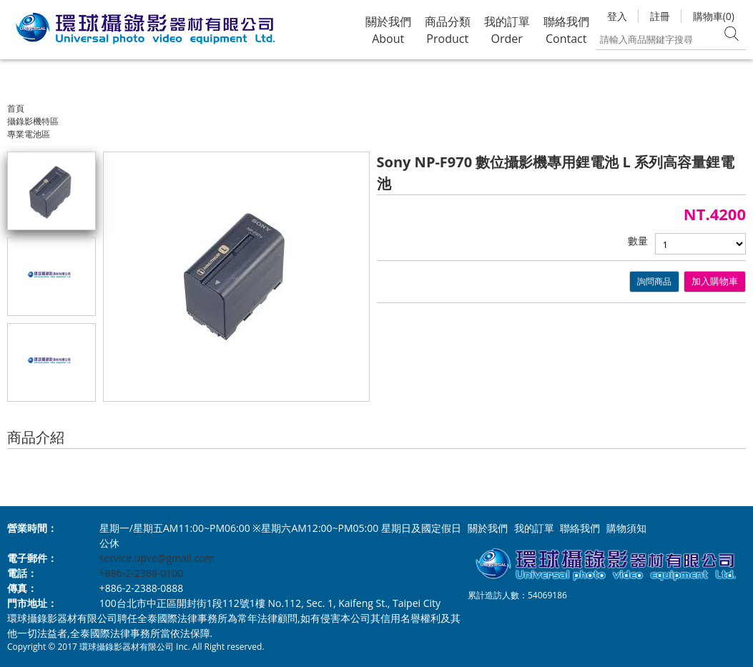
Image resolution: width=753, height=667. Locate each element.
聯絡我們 (580, 528)
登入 (617, 16)
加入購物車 (715, 281)
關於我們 (488, 528)
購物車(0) (713, 16)
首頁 (15, 108)
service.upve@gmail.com (157, 558)
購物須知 (626, 528)
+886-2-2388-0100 (141, 573)
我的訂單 (534, 528)
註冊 (660, 16)
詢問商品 (654, 281)
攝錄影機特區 (33, 121)
